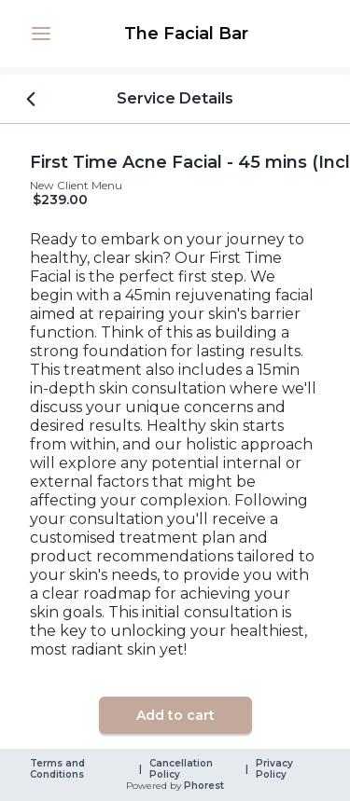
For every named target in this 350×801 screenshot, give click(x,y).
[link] (186, 33)
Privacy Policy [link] (276, 769)
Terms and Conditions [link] (59, 769)
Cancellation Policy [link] (182, 769)
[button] (41, 33)
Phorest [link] (202, 786)
